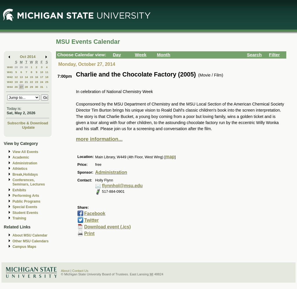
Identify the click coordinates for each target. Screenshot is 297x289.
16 (36, 77)
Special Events (24, 207)
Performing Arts (25, 196)
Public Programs (26, 201)
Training (19, 218)
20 (21, 81)
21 (26, 81)
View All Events (25, 152)
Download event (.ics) (107, 226)
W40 (10, 67)
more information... (99, 139)
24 (41, 81)
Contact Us (80, 270)
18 (46, 77)
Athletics (19, 169)
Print (89, 233)
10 (41, 72)
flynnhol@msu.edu (122, 185)
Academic (20, 157)
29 (21, 67)
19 (16, 81)
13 (21, 77)
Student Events (25, 213)
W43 (10, 81)
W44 (10, 86)
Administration (24, 163)
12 (16, 77)
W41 (10, 72)
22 (31, 81)
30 (26, 67)
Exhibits (19, 190)
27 (21, 86)
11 (46, 72)
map (170, 156)
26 (16, 86)
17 (41, 77)
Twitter (91, 220)
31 (41, 86)
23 (36, 81)
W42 (10, 77)
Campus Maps (24, 247)
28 (16, 67)
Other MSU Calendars (30, 241)
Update (28, 127)
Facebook (94, 213)
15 (31, 77)
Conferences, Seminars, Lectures (28, 182)
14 (26, 77)
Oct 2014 (28, 56)
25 (46, 81)
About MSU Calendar (29, 235)
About (65, 270)
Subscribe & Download (27, 123)
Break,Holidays (25, 174)
